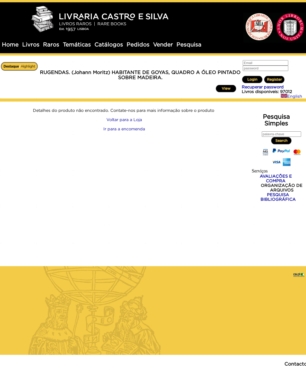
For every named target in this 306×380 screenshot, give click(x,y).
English (291, 96)
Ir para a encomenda (124, 128)
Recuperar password (263, 87)
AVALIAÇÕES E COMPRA (276, 178)
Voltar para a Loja (124, 119)
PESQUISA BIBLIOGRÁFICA (278, 197)
